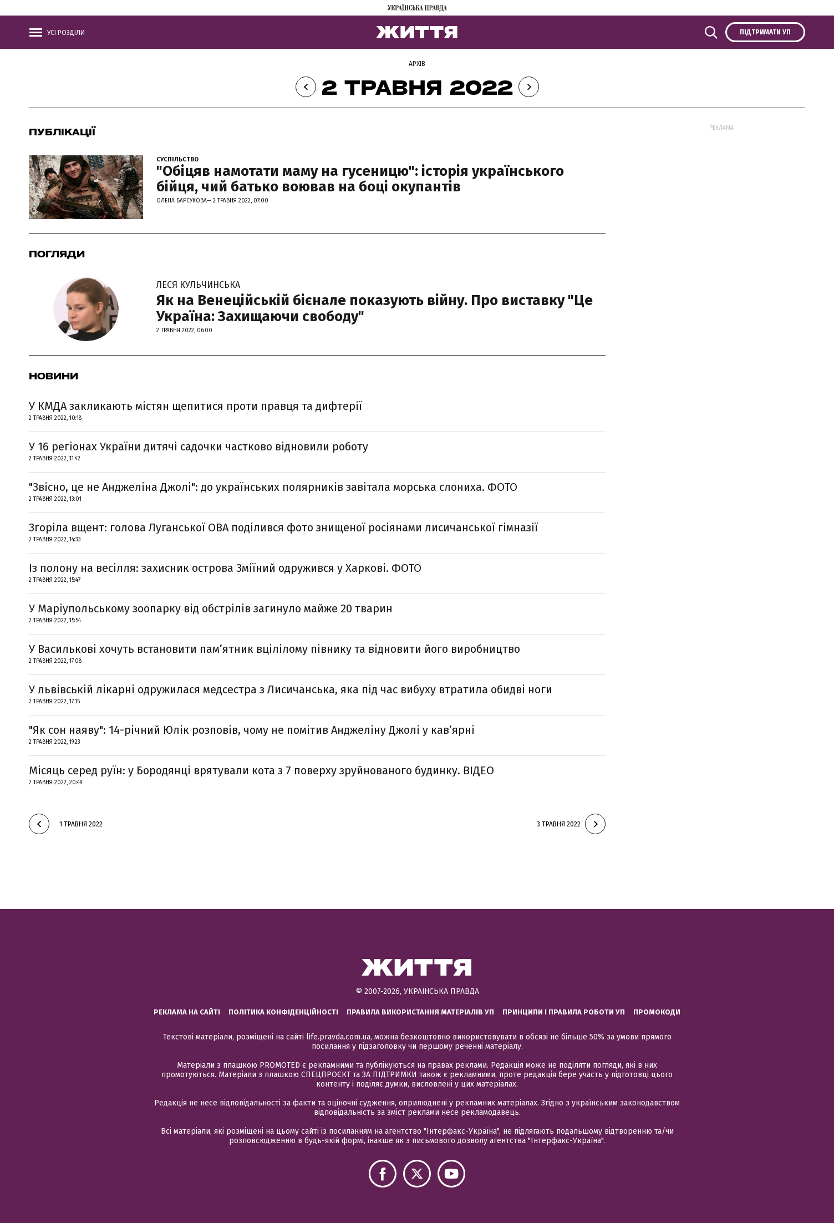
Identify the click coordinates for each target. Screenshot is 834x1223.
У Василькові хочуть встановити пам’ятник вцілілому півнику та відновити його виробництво (274, 649)
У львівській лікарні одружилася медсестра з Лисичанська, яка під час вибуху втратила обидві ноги (290, 689)
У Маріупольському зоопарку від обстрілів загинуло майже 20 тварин (211, 608)
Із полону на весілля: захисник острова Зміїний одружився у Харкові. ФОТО (225, 568)
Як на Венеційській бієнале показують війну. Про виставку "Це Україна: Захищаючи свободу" (381, 301)
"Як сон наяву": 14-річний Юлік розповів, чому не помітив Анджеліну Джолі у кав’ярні (252, 730)
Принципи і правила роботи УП (563, 1012)
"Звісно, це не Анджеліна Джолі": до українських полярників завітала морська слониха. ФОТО (273, 487)
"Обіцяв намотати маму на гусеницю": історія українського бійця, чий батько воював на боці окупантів (360, 179)
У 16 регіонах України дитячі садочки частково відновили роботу (198, 446)
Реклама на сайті (187, 1012)
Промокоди (656, 1012)
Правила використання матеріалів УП (420, 1012)
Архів (417, 64)
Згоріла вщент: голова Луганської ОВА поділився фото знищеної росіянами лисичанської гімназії (283, 527)
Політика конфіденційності (283, 1012)
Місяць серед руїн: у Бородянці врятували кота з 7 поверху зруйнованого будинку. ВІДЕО (261, 770)
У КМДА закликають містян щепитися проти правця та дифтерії (195, 406)
